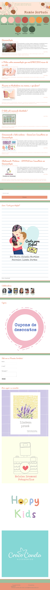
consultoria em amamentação (29, 102)
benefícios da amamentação (29, 126)
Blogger (36, 585)
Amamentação (7, 40)
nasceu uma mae (25, 54)
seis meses (44, 180)
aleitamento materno (6, 53)
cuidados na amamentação (41, 102)
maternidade (11, 127)
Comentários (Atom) (8, 189)
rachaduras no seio (32, 103)
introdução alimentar (6, 180)
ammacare (20, 102)
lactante (12, 180)
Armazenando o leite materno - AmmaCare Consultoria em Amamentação (25, 136)
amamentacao (14, 53)
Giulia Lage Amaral (14, 66)
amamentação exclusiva (28, 77)
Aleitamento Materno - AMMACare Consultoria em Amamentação (23, 162)
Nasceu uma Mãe (37, 180)
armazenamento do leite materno (40, 152)
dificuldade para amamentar (8, 103)
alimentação (13, 77)
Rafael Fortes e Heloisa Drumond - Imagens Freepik (27, 586)
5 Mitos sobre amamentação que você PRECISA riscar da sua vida (25, 63)
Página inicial (20, 186)
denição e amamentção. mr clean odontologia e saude (29, 53)
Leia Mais (45, 51)
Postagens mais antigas (44, 186)
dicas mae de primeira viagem (14, 54)
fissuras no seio (17, 103)
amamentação (20, 77)
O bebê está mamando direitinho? (15, 110)
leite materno (37, 77)
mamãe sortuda (24, 103)
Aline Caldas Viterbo (14, 87)
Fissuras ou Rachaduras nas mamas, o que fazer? (21, 85)
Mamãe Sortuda (15, 42)
